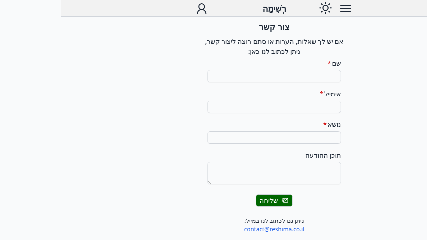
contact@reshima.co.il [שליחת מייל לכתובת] (213, 229)
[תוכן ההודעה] (213, 173)
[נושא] (213, 137)
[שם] (213, 76)
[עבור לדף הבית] (213, 8)
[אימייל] (213, 107)
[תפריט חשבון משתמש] (140, 8)
